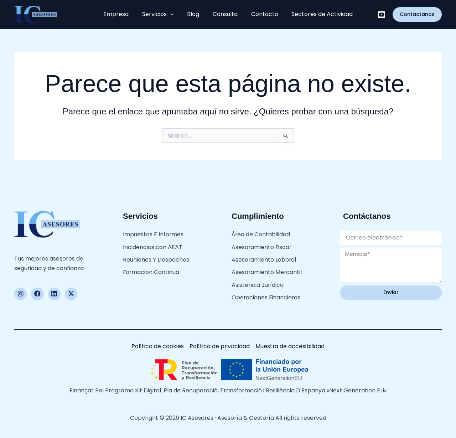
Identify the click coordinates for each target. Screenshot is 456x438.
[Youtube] (381, 15)
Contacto (261, 14)
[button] (173, 14)
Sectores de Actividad (316, 14)
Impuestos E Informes (153, 234)
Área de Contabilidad (261, 234)
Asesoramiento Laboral (264, 258)
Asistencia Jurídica (258, 281)
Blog (194, 14)
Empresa (122, 14)
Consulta (224, 14)
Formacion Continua (151, 269)
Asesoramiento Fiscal (261, 246)
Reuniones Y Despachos (156, 258)
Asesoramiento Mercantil (267, 269)
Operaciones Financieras (266, 293)
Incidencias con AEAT (152, 246)
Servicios (161, 14)
